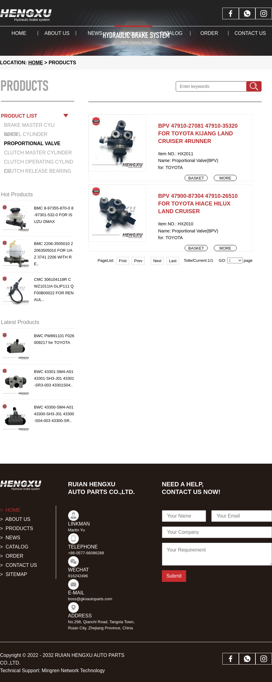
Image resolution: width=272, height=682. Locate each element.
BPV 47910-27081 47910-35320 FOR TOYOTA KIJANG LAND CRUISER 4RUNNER (198, 133)
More (225, 178)
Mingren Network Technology (73, 670)
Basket (196, 178)
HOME (35, 62)
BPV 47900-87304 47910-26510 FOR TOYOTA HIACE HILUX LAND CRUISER (198, 203)
